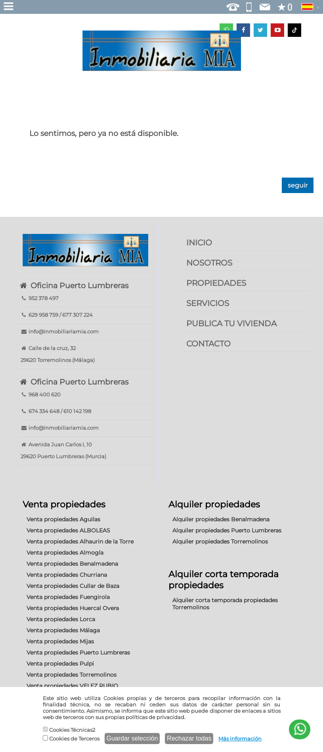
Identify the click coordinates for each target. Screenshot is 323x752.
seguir (298, 185)
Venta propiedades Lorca (61, 619)
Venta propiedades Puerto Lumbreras (78, 652)
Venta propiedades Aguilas (63, 519)
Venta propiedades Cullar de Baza (73, 585)
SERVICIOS (207, 303)
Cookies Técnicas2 (69, 730)
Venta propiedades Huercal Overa (73, 608)
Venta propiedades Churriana (67, 574)
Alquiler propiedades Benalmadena (220, 519)
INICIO (199, 242)
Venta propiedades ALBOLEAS (68, 530)
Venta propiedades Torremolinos (72, 674)
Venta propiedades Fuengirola (68, 597)
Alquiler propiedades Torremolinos (220, 541)
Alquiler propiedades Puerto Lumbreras (226, 530)
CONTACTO (208, 343)
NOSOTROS (209, 263)
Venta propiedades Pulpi (60, 663)
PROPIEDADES (216, 283)
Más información (240, 738)
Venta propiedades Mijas (60, 641)
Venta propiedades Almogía (65, 552)
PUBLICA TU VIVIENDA (231, 323)
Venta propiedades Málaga (63, 630)
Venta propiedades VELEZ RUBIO (72, 685)
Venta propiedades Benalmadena (72, 563)
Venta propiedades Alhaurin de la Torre (80, 541)
